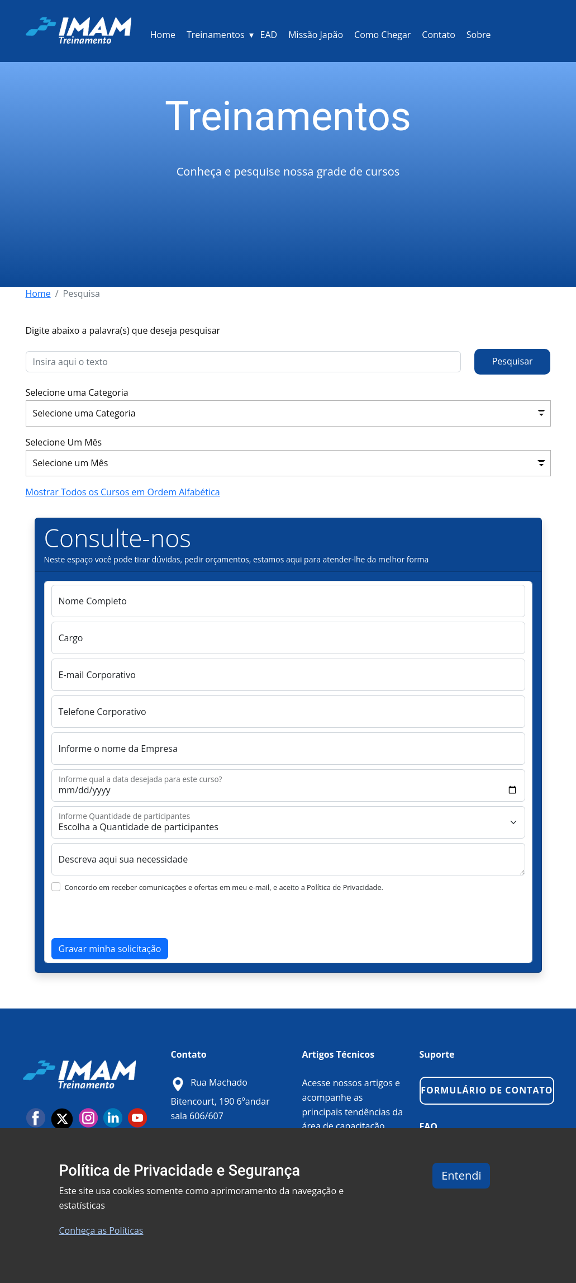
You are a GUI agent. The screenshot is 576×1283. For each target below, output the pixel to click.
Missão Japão (315, 35)
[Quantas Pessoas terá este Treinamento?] (288, 822)
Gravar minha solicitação (110, 949)
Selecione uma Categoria (77, 392)
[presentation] (136, 916)
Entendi (461, 1175)
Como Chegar (382, 35)
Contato (438, 35)
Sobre (478, 35)
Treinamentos (216, 35)
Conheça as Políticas (101, 1230)
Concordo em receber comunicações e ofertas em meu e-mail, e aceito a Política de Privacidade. (224, 887)
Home (162, 35)
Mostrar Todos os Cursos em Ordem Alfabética (123, 492)
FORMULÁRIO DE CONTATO (487, 1090)
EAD (269, 35)
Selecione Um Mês (64, 442)
